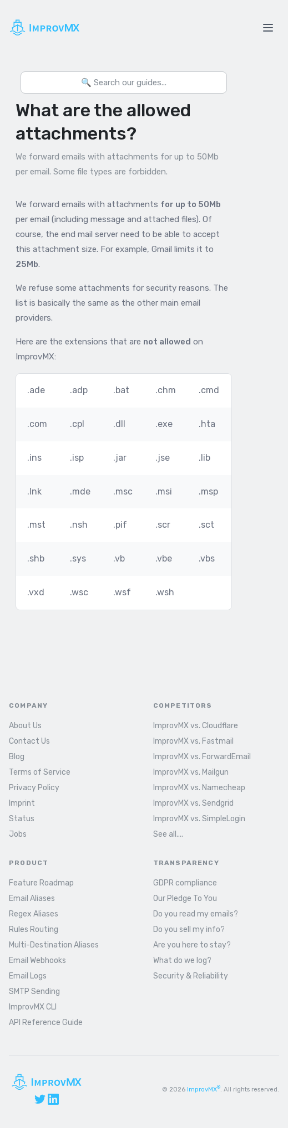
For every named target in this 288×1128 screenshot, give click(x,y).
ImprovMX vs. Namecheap (199, 787)
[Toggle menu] (268, 28)
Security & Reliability (190, 976)
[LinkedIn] (53, 1099)
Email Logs (28, 976)
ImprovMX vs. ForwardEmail (202, 756)
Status (21, 818)
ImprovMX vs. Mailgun (191, 772)
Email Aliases (32, 898)
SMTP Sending (34, 991)
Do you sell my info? (189, 929)
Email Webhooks (37, 960)
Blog (16, 756)
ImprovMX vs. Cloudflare (195, 725)
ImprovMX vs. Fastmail (193, 741)
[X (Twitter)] (40, 1099)
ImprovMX (203, 1089)
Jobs (18, 834)
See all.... (168, 834)
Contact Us (29, 741)
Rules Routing (33, 929)
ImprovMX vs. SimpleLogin (199, 818)
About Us (25, 725)
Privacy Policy (34, 787)
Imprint (22, 803)
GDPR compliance (185, 883)
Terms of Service (39, 772)
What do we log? (182, 960)
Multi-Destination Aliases (54, 945)
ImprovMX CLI (33, 1007)
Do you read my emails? (195, 914)
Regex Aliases (33, 914)
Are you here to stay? (192, 945)
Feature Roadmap (41, 883)
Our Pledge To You (185, 898)
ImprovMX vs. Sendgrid (193, 803)
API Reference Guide (46, 1022)
